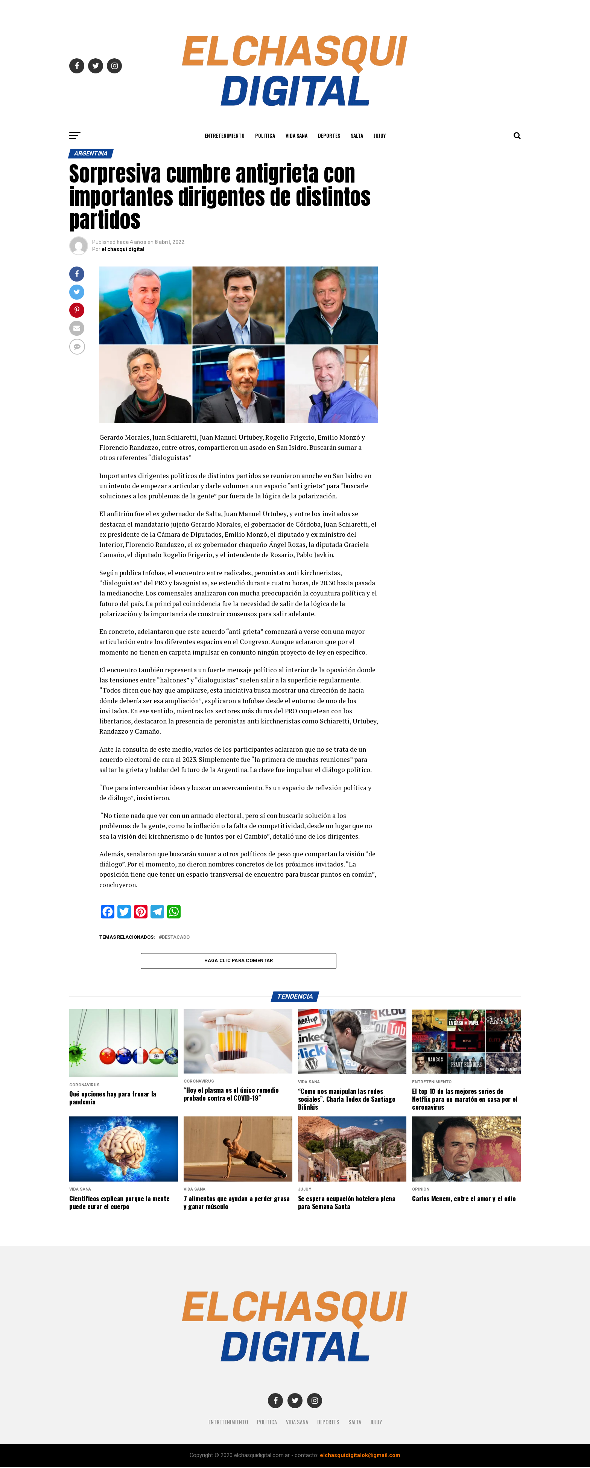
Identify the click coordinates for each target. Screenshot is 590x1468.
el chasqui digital (123, 249)
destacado (176, 937)
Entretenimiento (225, 135)
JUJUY (380, 135)
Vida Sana (296, 135)
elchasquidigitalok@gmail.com (360, 1456)
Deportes (329, 135)
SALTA (357, 135)
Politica (265, 135)
